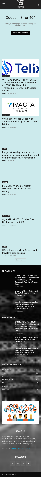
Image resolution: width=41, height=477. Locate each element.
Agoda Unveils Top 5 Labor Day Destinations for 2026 (18, 220)
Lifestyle (5, 182)
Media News (6, 76)
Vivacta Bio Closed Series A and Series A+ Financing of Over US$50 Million (20, 122)
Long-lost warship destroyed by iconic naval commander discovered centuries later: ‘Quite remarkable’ (20, 155)
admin (4, 93)
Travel (4, 148)
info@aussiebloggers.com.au (21, 448)
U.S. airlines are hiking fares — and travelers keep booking (19, 251)
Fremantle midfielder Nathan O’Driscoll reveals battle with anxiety (16, 189)
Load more (20, 260)
